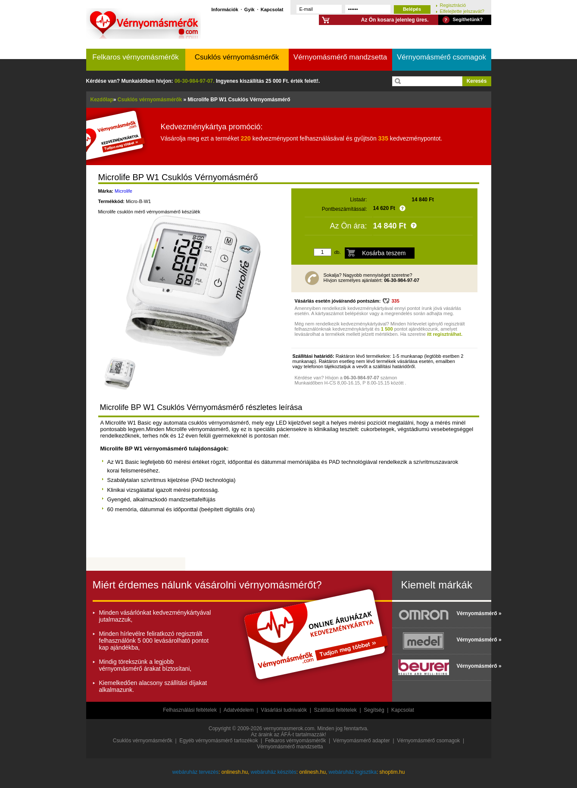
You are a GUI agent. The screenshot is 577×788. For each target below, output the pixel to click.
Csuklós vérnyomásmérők (237, 57)
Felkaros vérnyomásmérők (135, 57)
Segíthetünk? (468, 19)
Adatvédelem (239, 710)
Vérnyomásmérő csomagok (441, 57)
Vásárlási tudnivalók (284, 710)
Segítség (374, 710)
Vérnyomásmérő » (472, 613)
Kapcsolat (272, 9)
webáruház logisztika (353, 772)
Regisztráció (453, 5)
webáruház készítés (273, 772)
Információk (225, 9)
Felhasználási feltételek (190, 710)
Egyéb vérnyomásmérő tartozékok (218, 741)
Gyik (249, 9)
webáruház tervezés (195, 772)
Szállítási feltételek (335, 710)
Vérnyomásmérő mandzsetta (340, 57)
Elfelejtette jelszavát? (462, 11)
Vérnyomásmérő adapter (361, 741)
